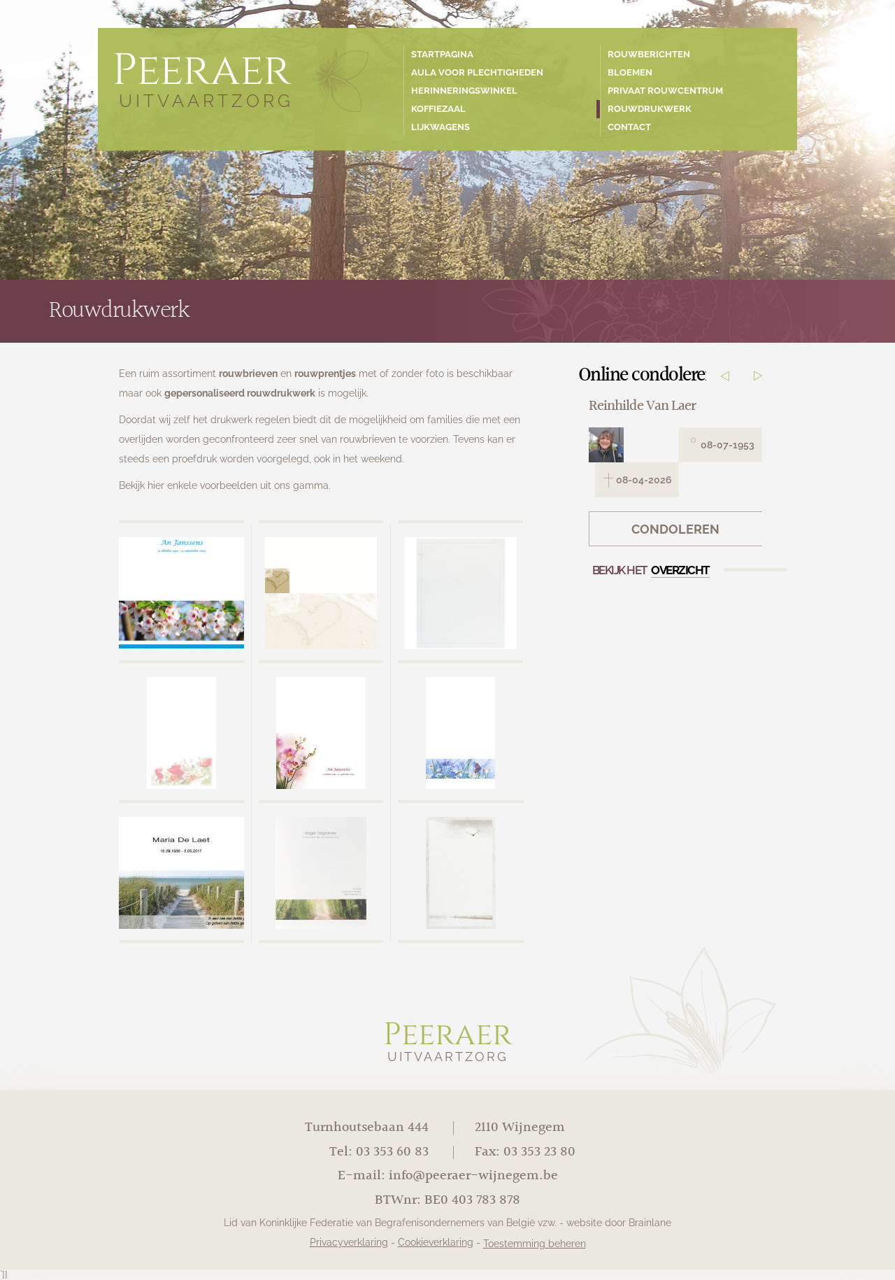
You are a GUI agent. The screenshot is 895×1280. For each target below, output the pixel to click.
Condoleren (675, 529)
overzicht (680, 570)
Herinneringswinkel (464, 90)
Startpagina (442, 54)
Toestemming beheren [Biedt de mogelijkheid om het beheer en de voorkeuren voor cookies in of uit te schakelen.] (534, 1244)
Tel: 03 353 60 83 (379, 1152)
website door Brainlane (618, 1222)
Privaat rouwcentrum (665, 90)
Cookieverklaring (435, 1242)
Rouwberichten (649, 54)
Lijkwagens (440, 127)
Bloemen (630, 72)
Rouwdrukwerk (650, 109)
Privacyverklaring (349, 1242)
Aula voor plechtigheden (477, 72)
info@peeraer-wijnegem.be (473, 1176)
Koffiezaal (438, 109)
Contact (629, 127)
